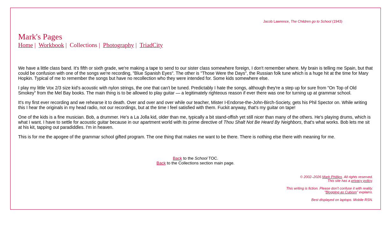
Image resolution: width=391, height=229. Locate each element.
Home (25, 45)
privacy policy (361, 181)
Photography (118, 45)
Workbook (51, 45)
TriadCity (151, 45)
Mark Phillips (332, 177)
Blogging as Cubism (341, 192)
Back (177, 158)
